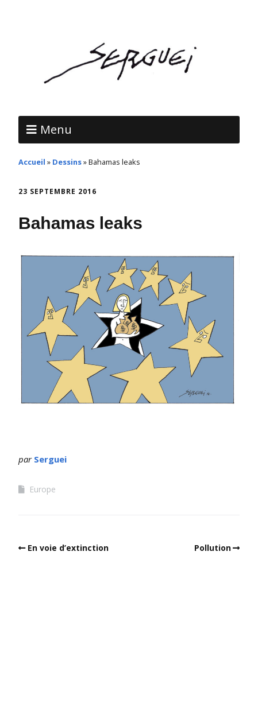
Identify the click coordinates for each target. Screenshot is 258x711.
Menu (56, 129)
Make (69, 649)
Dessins (67, 162)
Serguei (50, 459)
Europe (42, 489)
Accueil (31, 162)
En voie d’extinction (68, 547)
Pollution (212, 547)
